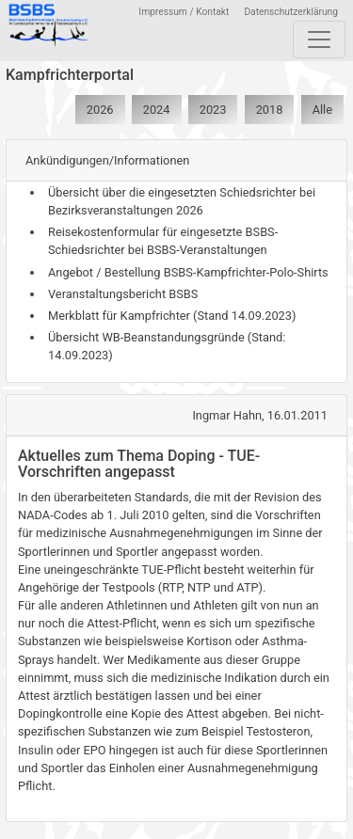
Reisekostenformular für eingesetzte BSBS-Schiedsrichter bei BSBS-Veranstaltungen (163, 241)
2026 (100, 110)
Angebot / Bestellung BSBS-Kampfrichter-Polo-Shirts (188, 272)
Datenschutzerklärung (291, 12)
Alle (322, 110)
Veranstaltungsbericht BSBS (123, 294)
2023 (213, 110)
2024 (156, 110)
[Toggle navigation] (319, 39)
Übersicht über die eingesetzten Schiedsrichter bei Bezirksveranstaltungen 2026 (181, 201)
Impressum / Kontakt (183, 12)
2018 (269, 110)
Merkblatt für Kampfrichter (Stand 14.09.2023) (172, 316)
